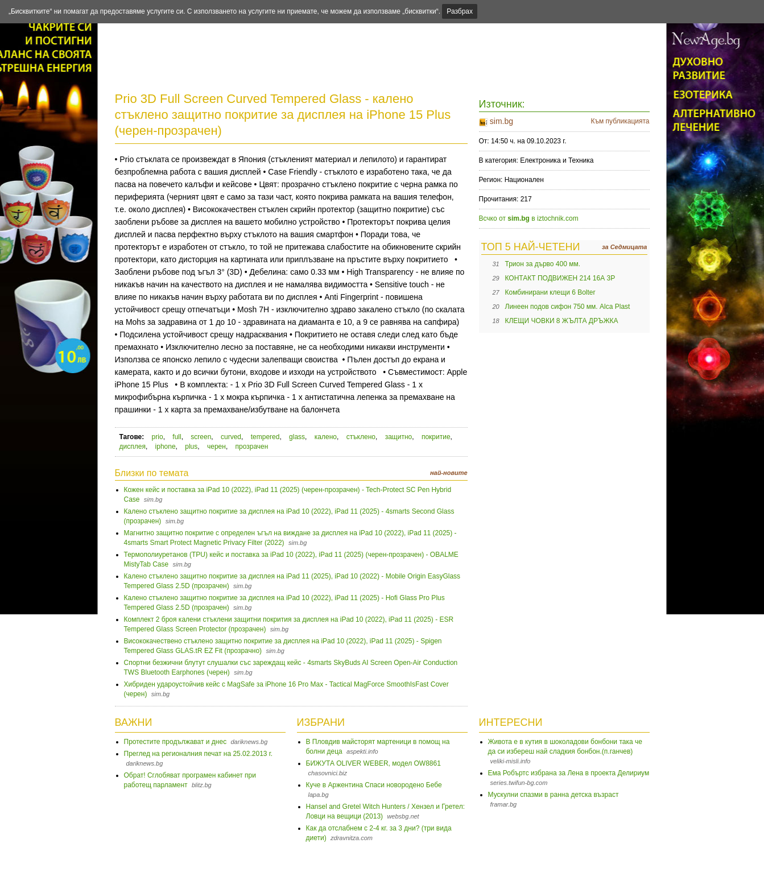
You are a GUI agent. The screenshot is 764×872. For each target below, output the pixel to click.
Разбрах (460, 11)
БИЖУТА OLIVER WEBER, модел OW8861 (373, 763)
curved (231, 437)
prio (157, 437)
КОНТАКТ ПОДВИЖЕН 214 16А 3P (560, 278)
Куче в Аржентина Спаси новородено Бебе (374, 785)
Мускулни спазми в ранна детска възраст (553, 795)
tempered (265, 437)
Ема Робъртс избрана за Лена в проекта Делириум (569, 773)
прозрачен (252, 447)
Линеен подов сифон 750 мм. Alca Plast (567, 307)
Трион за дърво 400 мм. (543, 264)
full (176, 437)
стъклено (360, 437)
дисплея (132, 447)
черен (216, 447)
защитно (398, 437)
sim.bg (501, 121)
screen (201, 437)
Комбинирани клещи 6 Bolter (550, 292)
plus (191, 447)
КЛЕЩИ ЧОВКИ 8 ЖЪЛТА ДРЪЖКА (561, 321)
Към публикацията (619, 121)
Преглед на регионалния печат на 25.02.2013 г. (198, 754)
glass (297, 437)
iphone (165, 447)
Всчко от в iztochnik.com (529, 218)
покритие (436, 437)
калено (326, 437)
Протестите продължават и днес (175, 742)
